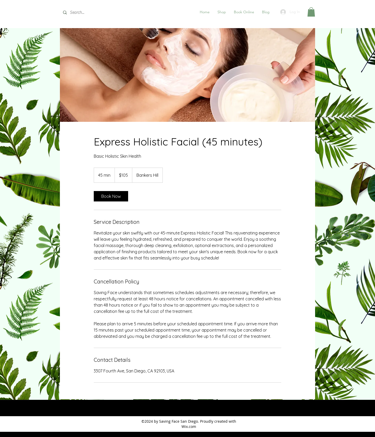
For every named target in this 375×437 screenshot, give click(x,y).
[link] (111, 196)
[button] (222, 12)
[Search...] (99, 12)
